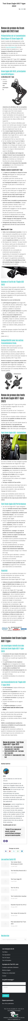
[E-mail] (4, 841)
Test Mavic (5, 952)
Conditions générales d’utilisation (10, 967)
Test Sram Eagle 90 (16, 879)
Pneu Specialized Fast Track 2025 (18, 923)
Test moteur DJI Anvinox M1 (18, 913)
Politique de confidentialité (8, 973)
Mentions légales (6, 970)
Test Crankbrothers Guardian (18, 896)
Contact (4, 976)
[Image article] (5, 864)
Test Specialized (6, 954)
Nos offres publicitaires (8, 1003)
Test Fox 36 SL (15, 887)
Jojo (4, 776)
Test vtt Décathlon (6, 960)
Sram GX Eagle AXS (11, 47)
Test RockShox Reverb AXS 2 (19, 870)
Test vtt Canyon (6, 957)
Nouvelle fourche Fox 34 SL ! (19, 905)
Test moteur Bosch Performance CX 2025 (17, 863)
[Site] (7, 841)
